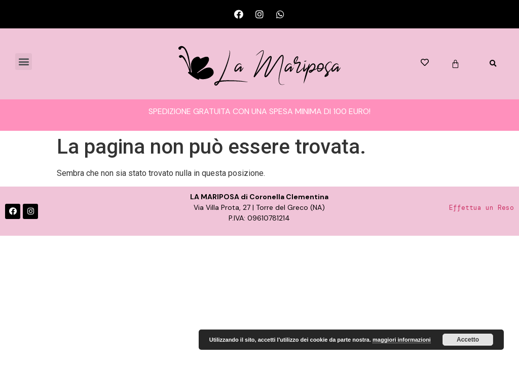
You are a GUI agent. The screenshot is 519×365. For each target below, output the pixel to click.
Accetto (468, 339)
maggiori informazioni (402, 340)
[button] (23, 61)
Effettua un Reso (481, 207)
